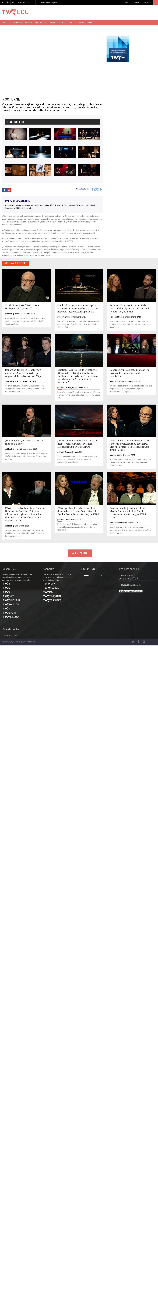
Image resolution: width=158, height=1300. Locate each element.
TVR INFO (147, 2)
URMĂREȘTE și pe (89, 189)
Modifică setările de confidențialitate (131, 591)
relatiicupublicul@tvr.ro (48, 2)
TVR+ (126, 2)
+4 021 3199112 (26, 2)
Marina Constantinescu (17, 201)
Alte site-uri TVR (69, 23)
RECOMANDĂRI (16, 23)
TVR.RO (135, 2)
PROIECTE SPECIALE (86, 23)
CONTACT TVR (10, 636)
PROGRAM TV (40, 23)
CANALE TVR (54, 23)
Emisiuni (28, 23)
